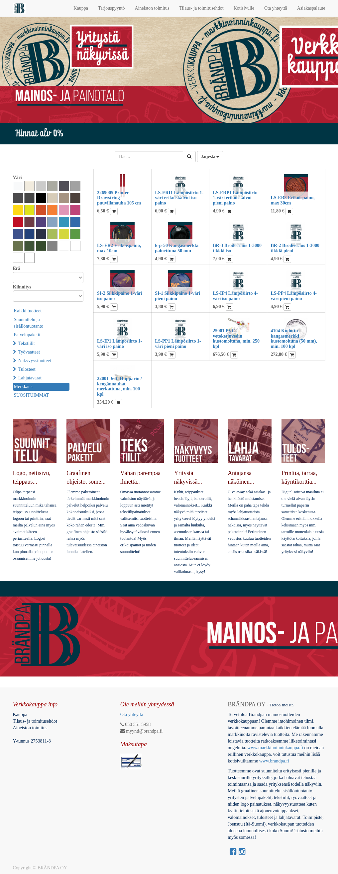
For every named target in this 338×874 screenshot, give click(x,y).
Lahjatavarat (30, 377)
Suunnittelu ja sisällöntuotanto (29, 323)
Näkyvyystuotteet (34, 360)
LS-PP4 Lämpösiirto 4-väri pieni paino (293, 296)
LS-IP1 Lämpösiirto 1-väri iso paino (119, 344)
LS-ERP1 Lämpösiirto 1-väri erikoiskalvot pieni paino (235, 197)
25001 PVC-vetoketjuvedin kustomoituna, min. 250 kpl (236, 338)
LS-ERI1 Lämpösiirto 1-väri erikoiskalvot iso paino (179, 197)
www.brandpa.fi (274, 760)
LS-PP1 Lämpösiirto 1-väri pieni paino (178, 344)
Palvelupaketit (27, 334)
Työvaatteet (29, 352)
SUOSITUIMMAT (31, 395)
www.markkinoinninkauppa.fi (275, 747)
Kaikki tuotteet (28, 310)
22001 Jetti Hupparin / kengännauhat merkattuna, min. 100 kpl (119, 386)
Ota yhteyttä (131, 714)
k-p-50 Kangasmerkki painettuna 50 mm (176, 248)
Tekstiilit (26, 343)
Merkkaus (23, 386)
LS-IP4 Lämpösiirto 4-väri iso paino (235, 296)
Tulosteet (27, 369)
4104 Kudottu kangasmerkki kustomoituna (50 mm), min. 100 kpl (294, 338)
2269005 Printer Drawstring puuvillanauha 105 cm (119, 197)
